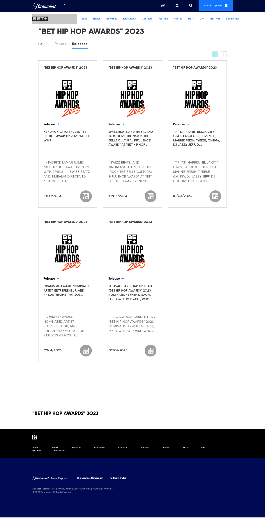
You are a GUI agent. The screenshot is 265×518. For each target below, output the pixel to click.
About (83, 18)
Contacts (147, 18)
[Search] (188, 6)
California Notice (82, 489)
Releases (111, 18)
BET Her (215, 18)
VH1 (202, 18)
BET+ (191, 18)
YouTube (163, 18)
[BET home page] (132, 437)
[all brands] (64, 6)
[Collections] (160, 6)
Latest (43, 44)
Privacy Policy (64, 489)
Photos (178, 18)
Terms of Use (49, 489)
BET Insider (232, 18)
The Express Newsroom (90, 478)
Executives (129, 18)
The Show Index (117, 478)
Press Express (214, 6)
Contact (36, 489)
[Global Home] (44, 6)
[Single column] (224, 55)
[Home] (50, 479)
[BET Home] (54, 19)
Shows (96, 18)
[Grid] (215, 55)
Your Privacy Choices (103, 489)
